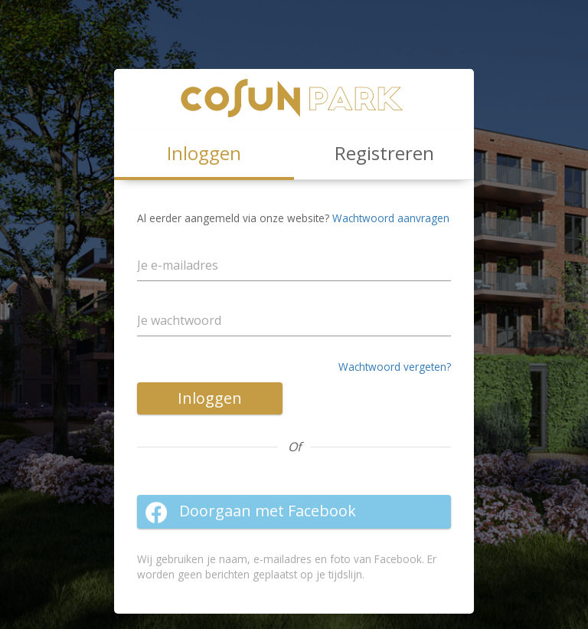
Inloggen (210, 398)
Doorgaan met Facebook (250, 512)
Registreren (384, 152)
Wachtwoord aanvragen (390, 218)
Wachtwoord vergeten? (394, 366)
